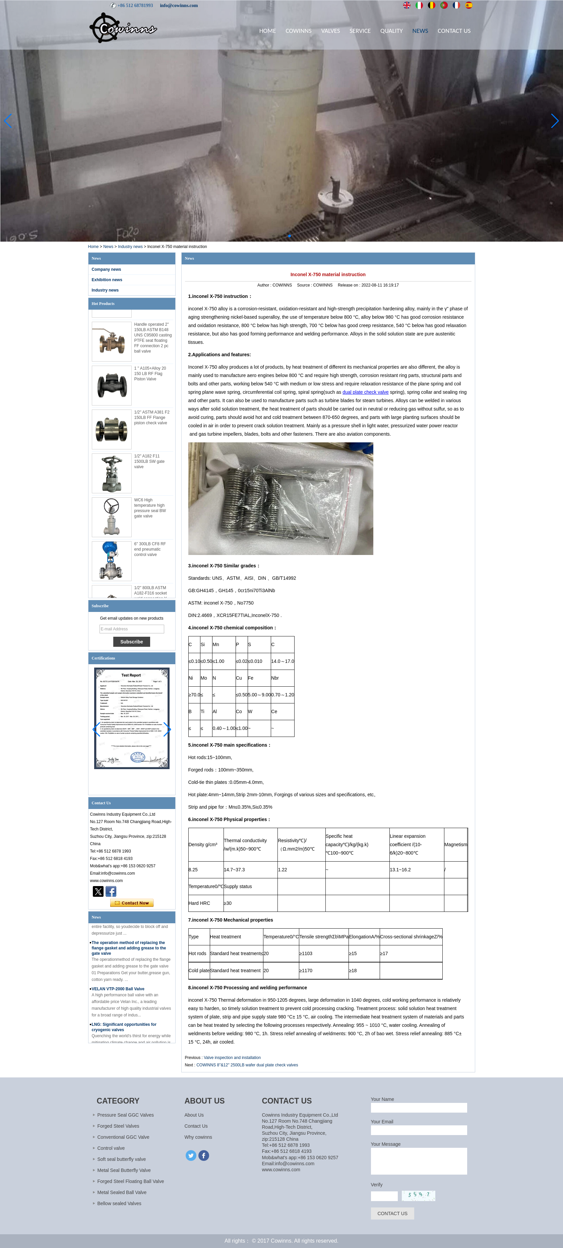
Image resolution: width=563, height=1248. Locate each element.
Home (267, 31)
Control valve (111, 1148)
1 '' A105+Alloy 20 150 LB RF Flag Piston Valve (150, 375)
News (420, 31)
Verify (377, 1184)
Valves (330, 31)
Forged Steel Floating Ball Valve (131, 1181)
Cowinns (298, 31)
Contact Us (454, 31)
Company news (106, 269)
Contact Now (131, 903)
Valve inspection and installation (232, 1057)
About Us (194, 1115)
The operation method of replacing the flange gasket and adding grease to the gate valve (129, 950)
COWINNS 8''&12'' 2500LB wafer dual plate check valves (247, 1065)
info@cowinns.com (179, 5)
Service (360, 31)
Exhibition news (107, 279)
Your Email (382, 1121)
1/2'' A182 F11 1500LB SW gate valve (149, 463)
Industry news (130, 246)
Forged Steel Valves (118, 1126)
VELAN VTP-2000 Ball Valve (118, 991)
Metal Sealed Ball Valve (122, 1192)
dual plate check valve (365, 392)
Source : (305, 285)
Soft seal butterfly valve (122, 1159)
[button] (273, 236)
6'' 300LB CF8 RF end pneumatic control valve (150, 551)
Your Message (386, 1144)
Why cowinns (198, 1137)
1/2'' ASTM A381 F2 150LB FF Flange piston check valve (152, 419)
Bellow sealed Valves (119, 1203)
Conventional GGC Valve (123, 1137)
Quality (391, 31)
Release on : (350, 285)
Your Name (382, 1099)
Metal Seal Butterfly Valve (124, 1170)
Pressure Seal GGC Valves (126, 1115)
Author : (264, 285)
